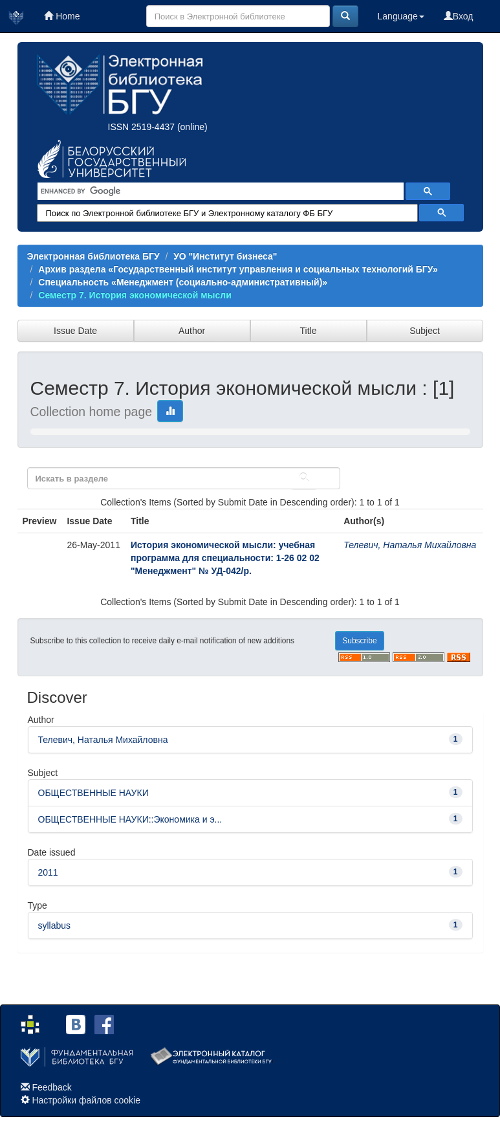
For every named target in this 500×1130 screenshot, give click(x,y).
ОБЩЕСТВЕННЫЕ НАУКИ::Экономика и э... (130, 819)
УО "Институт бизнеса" (225, 256)
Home (62, 16)
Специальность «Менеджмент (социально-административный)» (182, 282)
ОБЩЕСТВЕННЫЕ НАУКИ (93, 793)
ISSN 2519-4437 (141, 127)
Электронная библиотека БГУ (93, 256)
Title (308, 331)
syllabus (54, 925)
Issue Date (75, 331)
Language (401, 16)
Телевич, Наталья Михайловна (409, 545)
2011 (48, 872)
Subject (424, 331)
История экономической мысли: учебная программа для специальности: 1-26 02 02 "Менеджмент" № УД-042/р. (225, 558)
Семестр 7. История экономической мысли (134, 295)
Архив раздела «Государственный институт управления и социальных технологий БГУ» (237, 269)
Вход (458, 16)
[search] (219, 191)
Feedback (51, 1087)
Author (192, 331)
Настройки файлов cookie (86, 1100)
